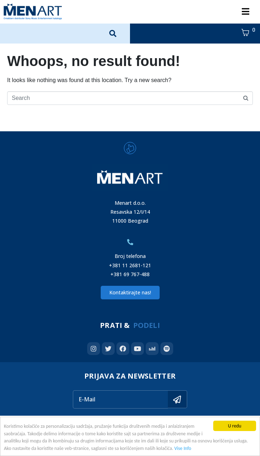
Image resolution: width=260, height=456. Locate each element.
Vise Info (182, 448)
